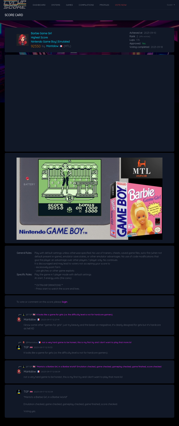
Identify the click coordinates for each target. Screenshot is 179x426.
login (64, 301)
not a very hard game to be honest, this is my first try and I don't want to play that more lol (86, 342)
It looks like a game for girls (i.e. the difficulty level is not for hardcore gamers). (74, 314)
